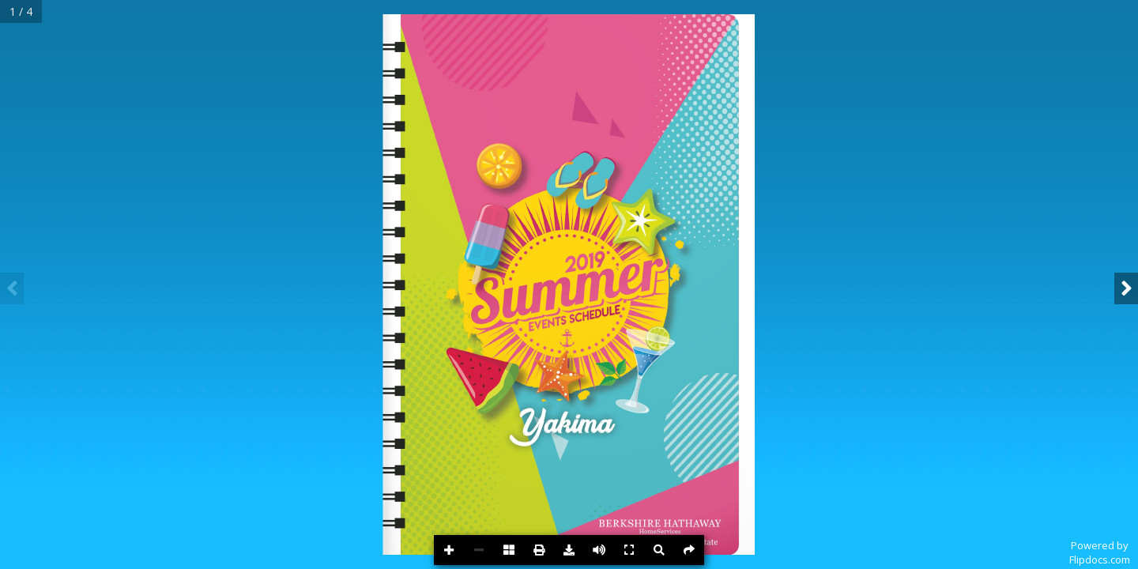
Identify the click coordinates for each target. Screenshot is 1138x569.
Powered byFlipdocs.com (1099, 552)
